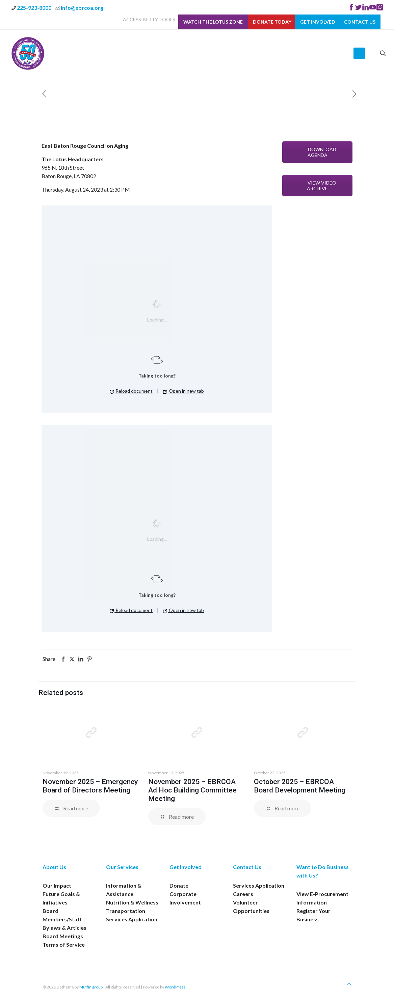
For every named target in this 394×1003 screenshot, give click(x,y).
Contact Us (359, 22)
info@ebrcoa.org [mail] (82, 7)
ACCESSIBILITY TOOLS (149, 19)
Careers (243, 894)
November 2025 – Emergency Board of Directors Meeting (90, 786)
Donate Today (272, 22)
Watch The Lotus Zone (213, 22)
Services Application (131, 919)
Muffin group (91, 987)
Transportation (125, 911)
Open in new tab (183, 391)
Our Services (122, 867)
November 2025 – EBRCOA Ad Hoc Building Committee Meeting (192, 790)
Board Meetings (63, 936)
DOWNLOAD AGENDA (317, 152)
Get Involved (317, 22)
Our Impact (57, 885)
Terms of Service (64, 944)
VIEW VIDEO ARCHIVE (317, 185)
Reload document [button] (131, 391)
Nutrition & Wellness (132, 902)
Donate (178, 885)
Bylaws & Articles (64, 927)
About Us (54, 867)
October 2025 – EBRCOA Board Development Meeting (299, 786)
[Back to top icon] (349, 984)
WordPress (175, 987)
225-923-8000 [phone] (34, 7)
